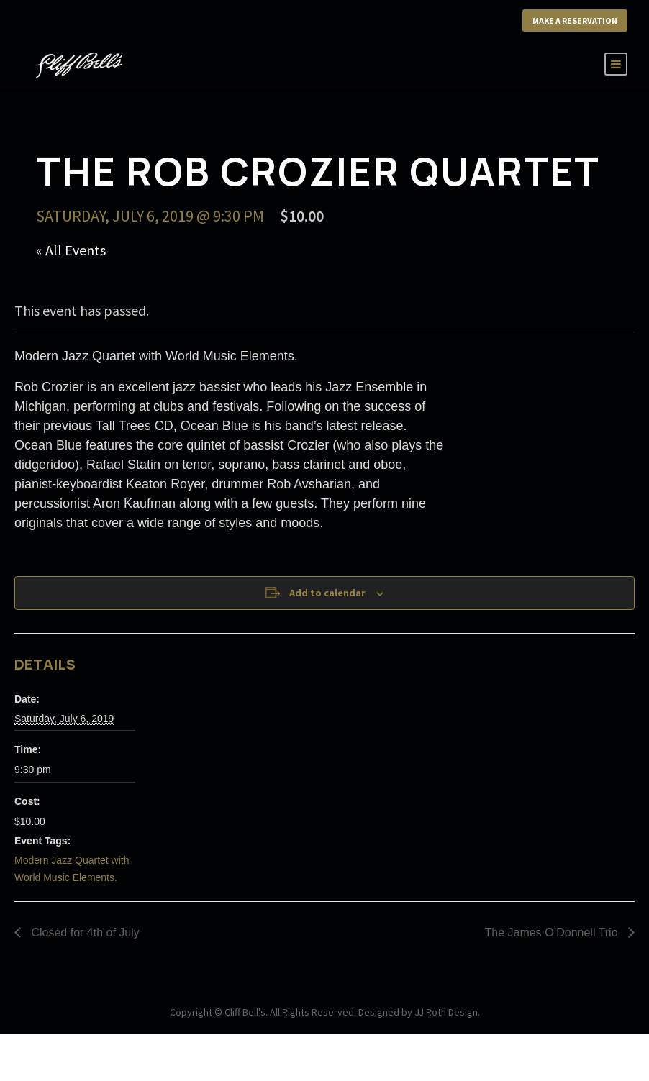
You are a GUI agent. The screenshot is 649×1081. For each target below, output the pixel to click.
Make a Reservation (574, 20)
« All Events (71, 250)
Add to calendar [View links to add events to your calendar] (327, 592)
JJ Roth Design (446, 1011)
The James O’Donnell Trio (553, 932)
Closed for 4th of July (84, 932)
